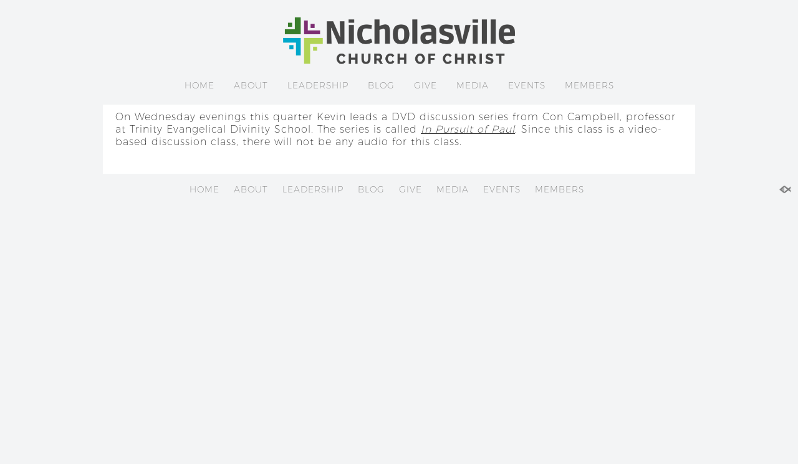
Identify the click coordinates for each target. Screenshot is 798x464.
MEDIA (472, 85)
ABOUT (251, 85)
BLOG (381, 85)
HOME (199, 85)
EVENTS (527, 85)
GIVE (425, 85)
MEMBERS (589, 85)
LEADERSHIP (318, 85)
